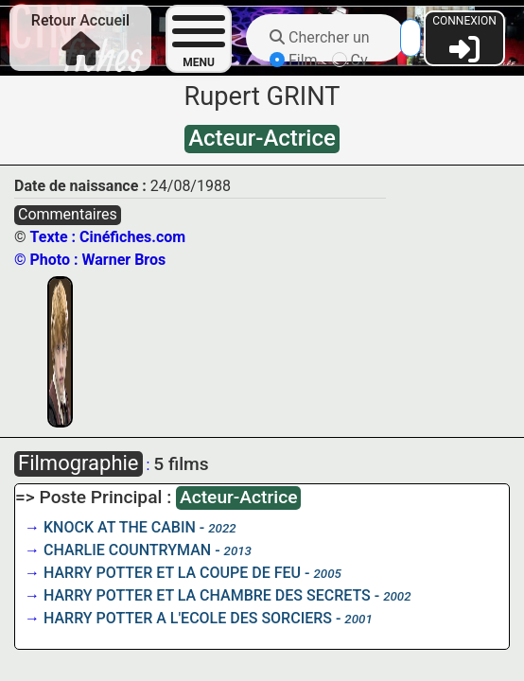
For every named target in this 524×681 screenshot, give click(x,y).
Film (294, 60)
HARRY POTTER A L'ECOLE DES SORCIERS (188, 618)
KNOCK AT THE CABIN (120, 527)
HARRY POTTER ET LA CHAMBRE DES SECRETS (207, 595)
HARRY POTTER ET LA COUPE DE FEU (172, 573)
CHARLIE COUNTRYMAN (127, 550)
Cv (350, 60)
